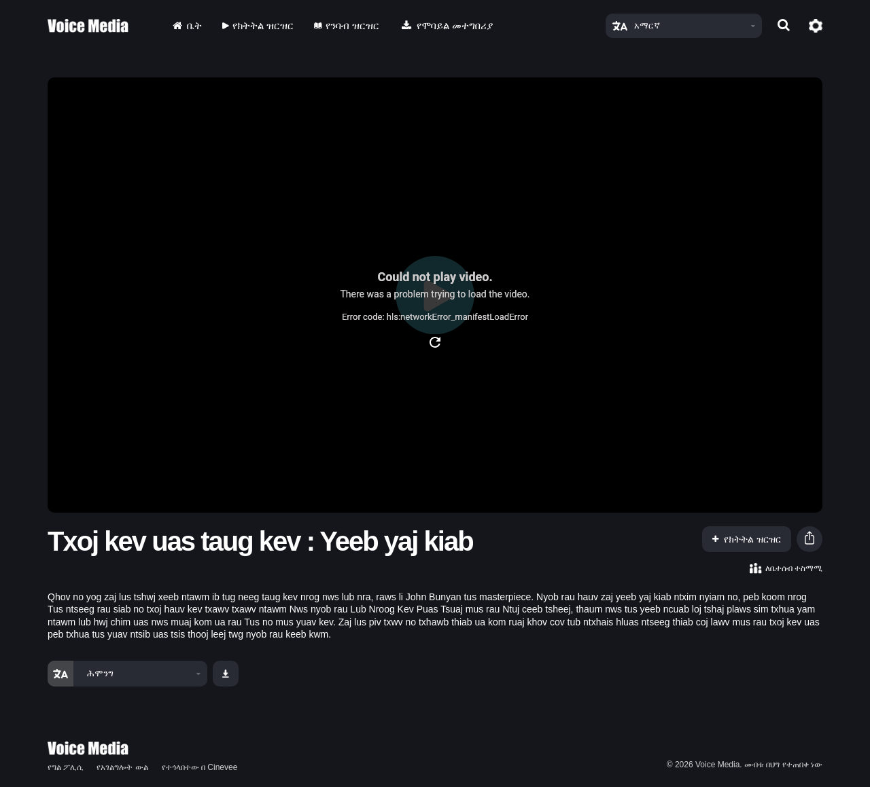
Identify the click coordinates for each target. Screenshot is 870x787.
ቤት (186, 25)
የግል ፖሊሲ (65, 767)
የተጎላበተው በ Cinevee (200, 767)
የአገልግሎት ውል (122, 767)
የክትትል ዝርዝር (257, 25)
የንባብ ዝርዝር (346, 25)
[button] (809, 539)
